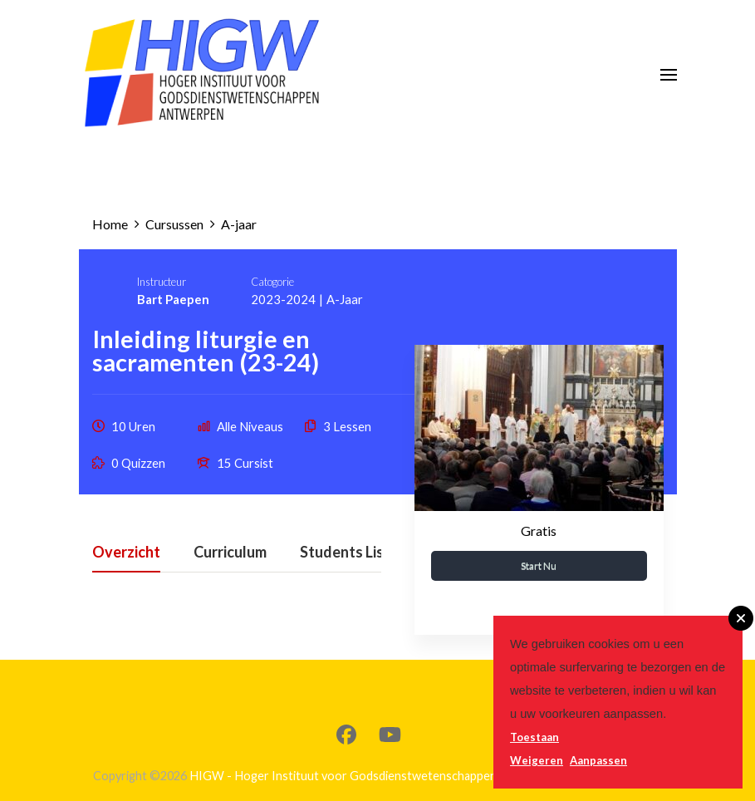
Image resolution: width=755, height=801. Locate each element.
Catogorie (272, 281)
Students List (345, 552)
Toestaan (534, 737)
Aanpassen (598, 760)
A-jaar (344, 299)
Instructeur (161, 281)
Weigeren (536, 760)
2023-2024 (283, 299)
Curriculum (230, 552)
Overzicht (126, 552)
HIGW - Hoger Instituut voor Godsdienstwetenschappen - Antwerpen (378, 776)
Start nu (538, 565)
